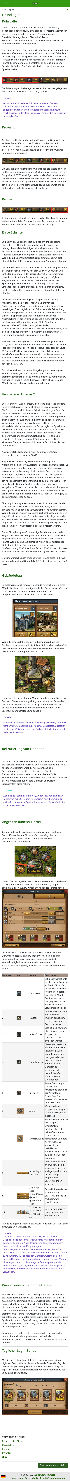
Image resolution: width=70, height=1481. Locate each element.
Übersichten (8, 1445)
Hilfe (4, 9)
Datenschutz (31, 1478)
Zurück (5, 3)
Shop (4, 1456)
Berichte (6, 1449)
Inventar (6, 1452)
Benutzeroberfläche (12, 1441)
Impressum (17, 1478)
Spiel (11, 9)
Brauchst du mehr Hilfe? (52, 1465)
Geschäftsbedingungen (52, 1478)
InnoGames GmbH (45, 1474)
